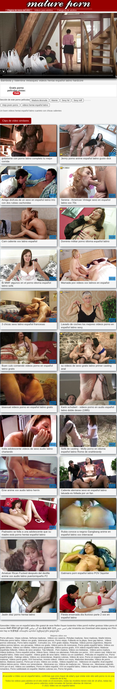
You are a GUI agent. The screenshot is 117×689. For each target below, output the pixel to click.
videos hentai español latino (35, 105)
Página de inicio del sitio (19, 10)
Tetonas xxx (88, 664)
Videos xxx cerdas (49, 662)
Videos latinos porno (9, 664)
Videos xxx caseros (56, 638)
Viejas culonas (21, 638)
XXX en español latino (69, 666)
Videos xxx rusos (66, 659)
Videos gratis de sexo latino (46, 654)
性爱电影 (14, 631)
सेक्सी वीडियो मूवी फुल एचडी (17, 628)
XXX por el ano (7, 666)
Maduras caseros (15, 662)
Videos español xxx (69, 662)
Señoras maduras (37, 638)
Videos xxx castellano (25, 666)
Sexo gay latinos (96, 640)
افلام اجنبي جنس (64, 628)
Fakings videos (22, 657)
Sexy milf (78, 100)
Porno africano (7, 638)
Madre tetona (105, 638)
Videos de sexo (77, 657)
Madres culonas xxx (47, 669)
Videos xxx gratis (29, 640)
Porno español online (25, 652)
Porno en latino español (47, 666)
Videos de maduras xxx (70, 664)
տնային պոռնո (27, 631)
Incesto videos (50, 659)
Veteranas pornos (46, 640)
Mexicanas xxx (51, 664)
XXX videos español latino (87, 647)
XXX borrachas (35, 659)
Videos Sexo (42, 652)
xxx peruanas (27, 645)
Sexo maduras (90, 638)
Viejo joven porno (10, 105)
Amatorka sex (78, 628)
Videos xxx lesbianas (79, 650)
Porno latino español (27, 643)
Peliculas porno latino (10, 640)
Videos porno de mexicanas (64, 645)
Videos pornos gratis (64, 647)
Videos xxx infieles (21, 647)
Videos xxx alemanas (59, 652)
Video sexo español (23, 654)
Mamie (55, 100)
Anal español (106, 662)
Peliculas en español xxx (96, 654)
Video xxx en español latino (58, 4)
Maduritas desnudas (84, 659)
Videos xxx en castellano (72, 654)
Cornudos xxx (44, 643)
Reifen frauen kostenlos (65, 625)
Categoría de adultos (67, 10)
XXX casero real (97, 652)
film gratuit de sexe (45, 625)
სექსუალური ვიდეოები (48, 631)
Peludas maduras (75, 638)
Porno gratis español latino (90, 645)
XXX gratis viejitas (60, 643)
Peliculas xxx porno (79, 652)
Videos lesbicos (7, 652)
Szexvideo (5, 625)
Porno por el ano (32, 662)
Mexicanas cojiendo (104, 664)
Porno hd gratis (65, 669)
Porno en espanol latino (96, 657)
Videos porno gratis (18, 659)
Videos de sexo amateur (30, 650)
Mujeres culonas (60, 657)
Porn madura (62, 650)
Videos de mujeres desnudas (94, 666)
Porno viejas (61, 640)
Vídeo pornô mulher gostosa (90, 625)
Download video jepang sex (98, 628)
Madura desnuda (39, 100)
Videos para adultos (43, 10)
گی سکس (33, 628)
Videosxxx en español (89, 662)
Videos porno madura (100, 650)
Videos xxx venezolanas (41, 657)
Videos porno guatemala (42, 647)
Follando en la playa (77, 640)
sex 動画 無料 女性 (47, 628)
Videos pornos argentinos (91, 643)
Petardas (74, 643)
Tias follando (48, 650)
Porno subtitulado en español (23, 669)
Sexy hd (66, 100)
